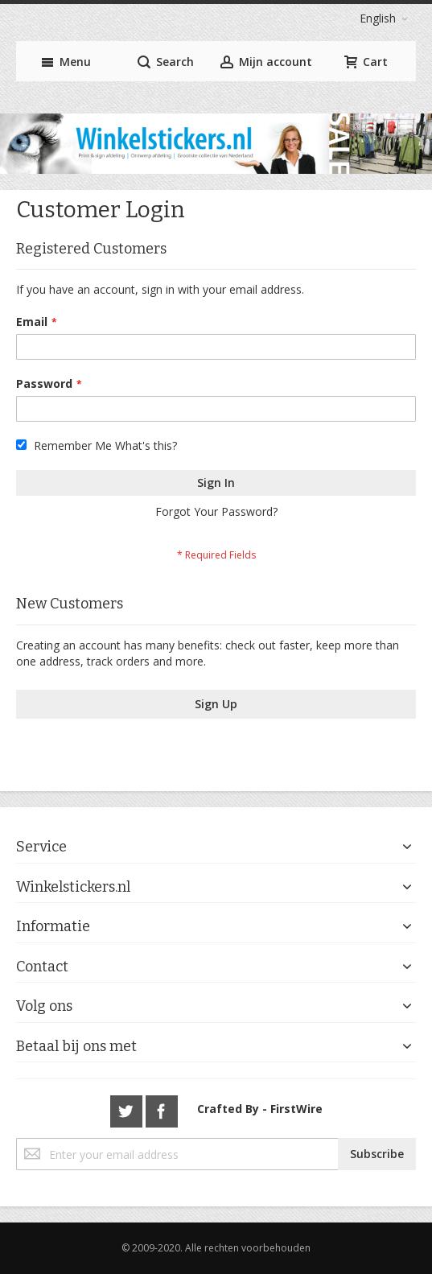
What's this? (146, 445)
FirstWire (296, 1108)
